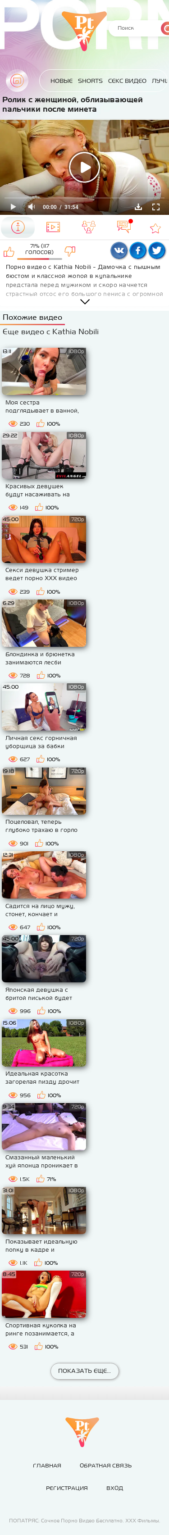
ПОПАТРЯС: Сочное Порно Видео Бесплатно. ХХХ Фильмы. (84, 1520)
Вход (114, 1488)
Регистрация (67, 1488)
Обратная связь (106, 1465)
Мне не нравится (70, 251)
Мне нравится (9, 251)
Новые (61, 80)
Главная (17, 80)
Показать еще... (84, 1370)
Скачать (138, 206)
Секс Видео (127, 80)
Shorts (90, 80)
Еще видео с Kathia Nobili (51, 331)
